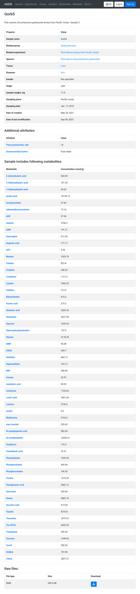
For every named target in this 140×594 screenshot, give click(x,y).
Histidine (10, 357)
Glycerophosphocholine (17, 330)
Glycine (9, 337)
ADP (8, 216)
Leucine (10, 404)
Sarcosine (11, 491)
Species (19, 4)
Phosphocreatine (14, 471)
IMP (8, 370)
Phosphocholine (14, 464)
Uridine (9, 552)
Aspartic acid (12, 243)
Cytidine (10, 290)
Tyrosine (10, 538)
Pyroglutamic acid (15, 485)
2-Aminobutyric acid (16, 176)
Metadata (77, 4)
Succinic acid (12, 505)
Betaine (10, 256)
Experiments (31, 4)
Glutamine (11, 317)
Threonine (11, 518)
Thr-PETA (11, 525)
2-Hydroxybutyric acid (17, 182)
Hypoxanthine (13, 364)
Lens (63, 66)
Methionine (11, 417)
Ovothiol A (11, 444)
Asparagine (11, 236)
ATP (8, 250)
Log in (119, 4)
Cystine (10, 283)
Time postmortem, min (17, 145)
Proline (9, 478)
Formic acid (12, 303)
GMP (8, 344)
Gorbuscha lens (68, 45)
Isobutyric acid (13, 384)
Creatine (10, 270)
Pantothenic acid (14, 451)
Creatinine (11, 276)
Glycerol (10, 323)
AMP (8, 229)
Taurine (10, 511)
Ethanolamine (13, 297)
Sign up (130, 4)
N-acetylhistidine (14, 438)
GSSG (9, 350)
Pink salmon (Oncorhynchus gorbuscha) (80, 59)
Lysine (9, 411)
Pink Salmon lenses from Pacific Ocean (80, 52)
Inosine (9, 377)
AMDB (8, 4)
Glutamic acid (13, 310)
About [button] (87, 4)
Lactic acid (11, 397)
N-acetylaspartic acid (16, 431)
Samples (53, 4)
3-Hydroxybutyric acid (17, 189)
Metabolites (65, 4)
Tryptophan (11, 532)
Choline (10, 263)
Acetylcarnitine (13, 203)
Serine (9, 498)
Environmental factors (17, 151)
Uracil (9, 545)
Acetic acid (11, 196)
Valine (9, 558)
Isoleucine (11, 391)
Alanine (10, 223)
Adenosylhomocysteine (17, 209)
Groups (42, 4)
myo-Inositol (12, 424)
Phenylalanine (13, 458)
